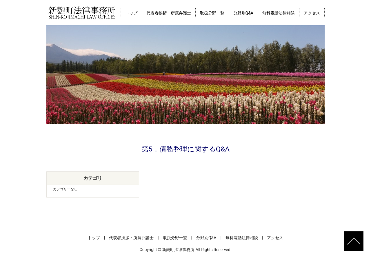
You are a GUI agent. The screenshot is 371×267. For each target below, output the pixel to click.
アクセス (312, 13)
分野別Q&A (243, 13)
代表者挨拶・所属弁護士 (168, 13)
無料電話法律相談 (278, 13)
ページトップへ (353, 241)
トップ (131, 13)
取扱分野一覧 (212, 13)
